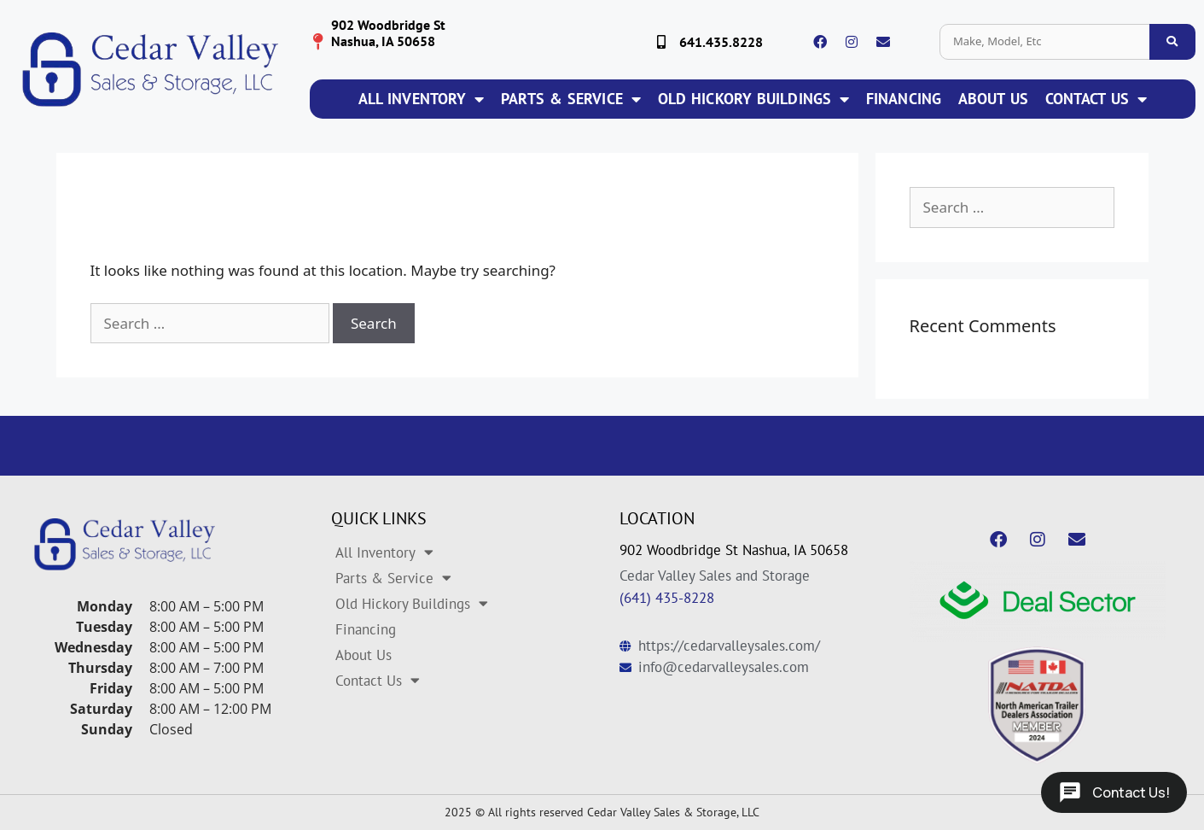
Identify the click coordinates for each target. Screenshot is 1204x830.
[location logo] (318, 41)
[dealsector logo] (1038, 601)
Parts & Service (571, 99)
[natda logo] (1037, 705)
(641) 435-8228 (666, 597)
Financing (903, 98)
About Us (993, 98)
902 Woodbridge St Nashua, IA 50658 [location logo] (388, 33)
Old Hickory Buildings (753, 99)
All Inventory (421, 99)
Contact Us (1096, 99)
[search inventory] (1172, 42)
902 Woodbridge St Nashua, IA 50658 (733, 550)
